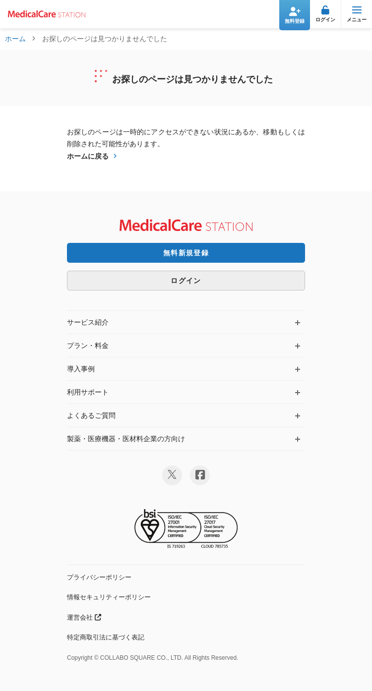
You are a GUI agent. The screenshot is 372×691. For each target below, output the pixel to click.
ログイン (186, 281)
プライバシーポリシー (99, 577)
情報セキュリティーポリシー (109, 597)
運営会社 (84, 617)
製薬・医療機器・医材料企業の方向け (126, 439)
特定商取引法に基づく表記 (105, 637)
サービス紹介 (88, 322)
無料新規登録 (186, 253)
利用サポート (88, 392)
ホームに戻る (88, 156)
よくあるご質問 (91, 415)
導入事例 (81, 369)
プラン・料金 (88, 345)
